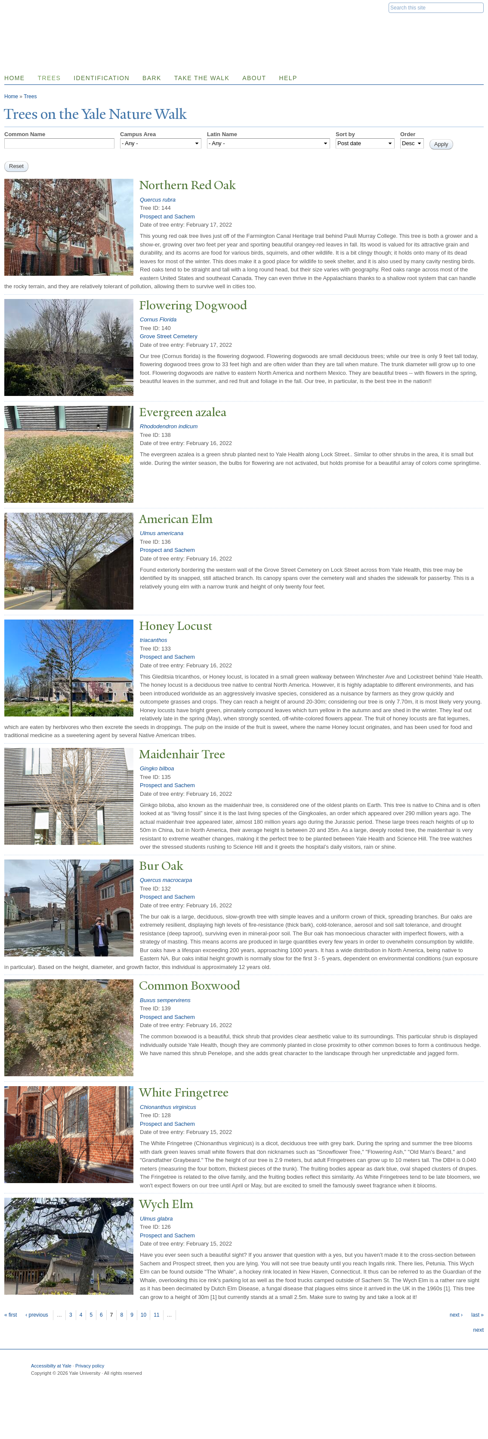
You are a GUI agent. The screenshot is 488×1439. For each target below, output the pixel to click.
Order (407, 134)
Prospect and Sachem (167, 216)
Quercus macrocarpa (166, 880)
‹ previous (36, 1315)
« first (10, 1315)
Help (288, 78)
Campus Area (138, 134)
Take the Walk (201, 78)
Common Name (24, 134)
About (254, 78)
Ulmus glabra (156, 1218)
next (478, 1330)
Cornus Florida (158, 319)
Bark (151, 78)
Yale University (28, 7)
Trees (49, 78)
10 (143, 1315)
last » (477, 1315)
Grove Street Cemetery (169, 336)
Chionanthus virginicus (168, 1107)
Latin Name (222, 134)
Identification (102, 78)
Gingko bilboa (157, 768)
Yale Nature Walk (97, 25)
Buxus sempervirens (165, 1000)
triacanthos (153, 640)
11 (156, 1315)
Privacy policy (89, 1365)
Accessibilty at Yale (51, 1365)
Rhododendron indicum (169, 426)
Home (11, 96)
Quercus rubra (158, 199)
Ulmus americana (161, 533)
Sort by (345, 134)
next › (456, 1315)
